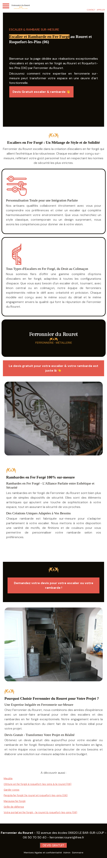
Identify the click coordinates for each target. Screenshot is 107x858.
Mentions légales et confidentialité (43, 852)
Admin (66, 852)
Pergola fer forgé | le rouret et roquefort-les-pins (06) (36, 795)
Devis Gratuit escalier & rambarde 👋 (41, 92)
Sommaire (77, 852)
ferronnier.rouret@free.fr (67, 837)
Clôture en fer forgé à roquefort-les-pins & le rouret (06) (37, 784)
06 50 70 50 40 (34, 837)
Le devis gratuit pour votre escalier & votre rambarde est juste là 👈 (53, 368)
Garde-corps (11, 789)
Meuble (8, 778)
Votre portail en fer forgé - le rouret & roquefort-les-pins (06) (40, 812)
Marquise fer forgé (15, 801)
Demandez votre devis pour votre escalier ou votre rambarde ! (53, 585)
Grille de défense (14, 806)
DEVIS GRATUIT (53, 845)
